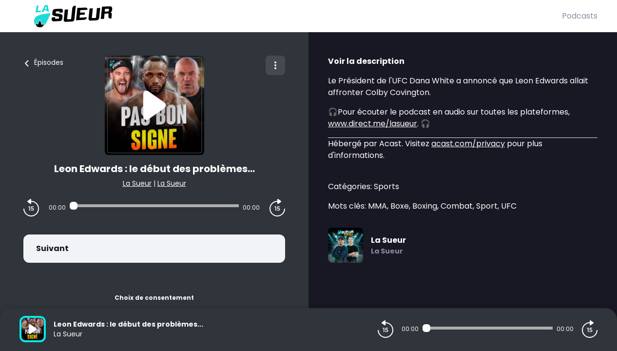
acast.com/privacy (468, 143)
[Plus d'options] (275, 65)
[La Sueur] (290, 16)
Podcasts (580, 15)
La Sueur (137, 183)
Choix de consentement (154, 297)
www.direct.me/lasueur (372, 123)
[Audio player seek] (154, 205)
